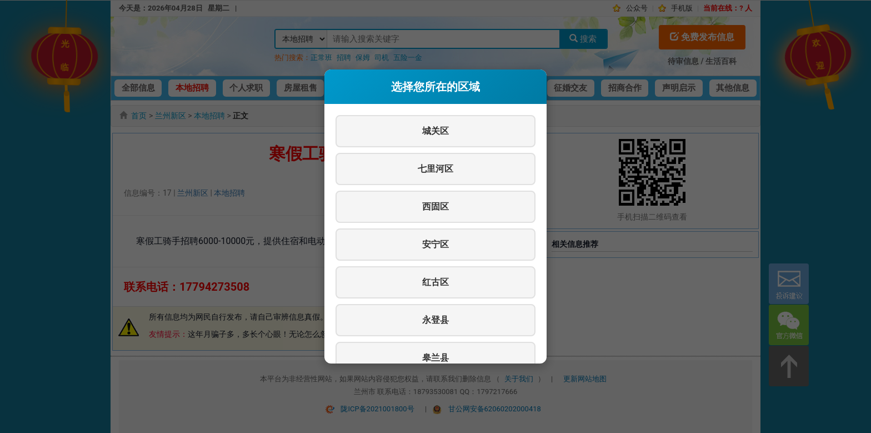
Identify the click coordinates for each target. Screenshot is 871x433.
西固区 (435, 206)
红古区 (435, 282)
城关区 (435, 131)
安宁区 (435, 244)
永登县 (435, 320)
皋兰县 (435, 357)
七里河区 (435, 168)
